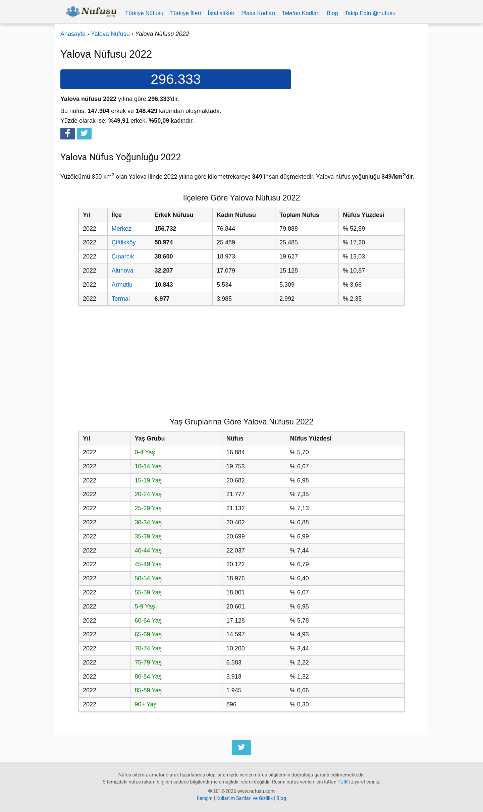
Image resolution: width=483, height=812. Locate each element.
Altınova (122, 270)
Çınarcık (123, 256)
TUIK (342, 782)
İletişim (205, 798)
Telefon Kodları (301, 13)
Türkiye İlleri (185, 13)
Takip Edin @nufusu (370, 13)
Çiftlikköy (124, 242)
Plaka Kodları (258, 13)
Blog (332, 13)
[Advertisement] (362, 76)
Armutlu (122, 284)
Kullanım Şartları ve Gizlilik (244, 798)
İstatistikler (221, 13)
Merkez (121, 228)
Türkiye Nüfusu (144, 13)
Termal (121, 298)
